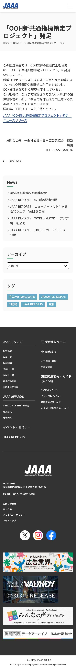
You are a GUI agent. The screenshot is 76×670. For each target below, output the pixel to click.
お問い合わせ (9, 503)
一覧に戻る (14, 161)
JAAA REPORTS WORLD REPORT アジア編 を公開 (39, 220)
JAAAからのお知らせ (53, 296)
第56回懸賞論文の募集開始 (28, 193)
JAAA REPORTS (33, 304)
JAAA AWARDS (13, 396)
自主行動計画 (9, 381)
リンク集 (7, 509)
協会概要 (7, 350)
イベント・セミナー (16, 427)
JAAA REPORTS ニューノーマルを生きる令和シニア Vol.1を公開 (39, 209)
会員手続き (48, 352)
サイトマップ (9, 520)
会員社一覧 (8, 369)
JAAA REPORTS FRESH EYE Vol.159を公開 (38, 232)
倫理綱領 (7, 362)
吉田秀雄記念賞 (10, 387)
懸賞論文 (7, 411)
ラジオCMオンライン (51, 396)
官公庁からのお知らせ (22, 296)
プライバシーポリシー (14, 514)
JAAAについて (12, 342)
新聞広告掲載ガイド (51, 402)
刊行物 (13, 304)
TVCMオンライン (49, 390)
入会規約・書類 (48, 360)
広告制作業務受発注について (55, 408)
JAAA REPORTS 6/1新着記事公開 (33, 200)
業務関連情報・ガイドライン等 (56, 378)
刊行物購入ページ (53, 342)
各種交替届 (46, 366)
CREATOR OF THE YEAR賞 (16, 405)
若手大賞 (7, 417)
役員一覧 (7, 356)
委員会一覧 (8, 375)
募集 (51, 304)
